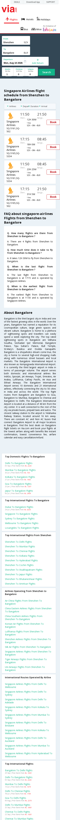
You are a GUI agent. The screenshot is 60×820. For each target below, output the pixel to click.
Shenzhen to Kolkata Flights (19, 555)
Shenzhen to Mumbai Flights (20, 546)
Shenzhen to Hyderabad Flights (21, 560)
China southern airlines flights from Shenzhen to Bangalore (23, 618)
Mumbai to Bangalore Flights (20, 470)
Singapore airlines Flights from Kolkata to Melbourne (27, 732)
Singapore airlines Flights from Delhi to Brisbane (25, 724)
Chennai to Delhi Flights (17, 811)
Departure (8, 59)
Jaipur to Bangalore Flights (19, 490)
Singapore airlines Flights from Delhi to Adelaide (25, 701)
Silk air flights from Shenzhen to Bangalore (28, 646)
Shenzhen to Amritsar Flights (20, 583)
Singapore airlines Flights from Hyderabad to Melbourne (28, 755)
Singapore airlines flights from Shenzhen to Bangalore (28, 653)
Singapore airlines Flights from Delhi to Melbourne (25, 685)
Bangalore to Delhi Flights (18, 770)
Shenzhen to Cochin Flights (19, 565)
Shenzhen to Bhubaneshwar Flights (23, 579)
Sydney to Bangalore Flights (20, 518)
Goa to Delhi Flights (15, 797)
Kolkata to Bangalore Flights (20, 476)
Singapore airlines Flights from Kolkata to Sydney (27, 709)
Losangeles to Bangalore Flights (22, 527)
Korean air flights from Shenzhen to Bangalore (24, 625)
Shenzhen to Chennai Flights (20, 551)
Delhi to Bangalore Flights (18, 463)
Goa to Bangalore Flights (18, 483)
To (4, 49)
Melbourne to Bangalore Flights (21, 523)
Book (53, 122)
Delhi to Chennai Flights (17, 791)
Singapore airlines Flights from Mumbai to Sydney (27, 716)
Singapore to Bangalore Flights (21, 513)
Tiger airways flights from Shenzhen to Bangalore (26, 661)
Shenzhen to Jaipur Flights (18, 574)
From (5, 38)
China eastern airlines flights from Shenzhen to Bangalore (28, 610)
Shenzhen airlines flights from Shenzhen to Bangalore (28, 641)
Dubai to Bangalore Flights (19, 506)
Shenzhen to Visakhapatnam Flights (23, 569)
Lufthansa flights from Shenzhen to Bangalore (24, 633)
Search (46, 72)
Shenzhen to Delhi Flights (18, 541)
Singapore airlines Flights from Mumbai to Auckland (27, 747)
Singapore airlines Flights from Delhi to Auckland (25, 739)
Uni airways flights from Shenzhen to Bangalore (25, 668)
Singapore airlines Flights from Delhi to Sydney (25, 693)
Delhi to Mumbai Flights (17, 804)
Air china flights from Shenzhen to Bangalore (23, 602)
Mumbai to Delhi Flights (17, 784)
